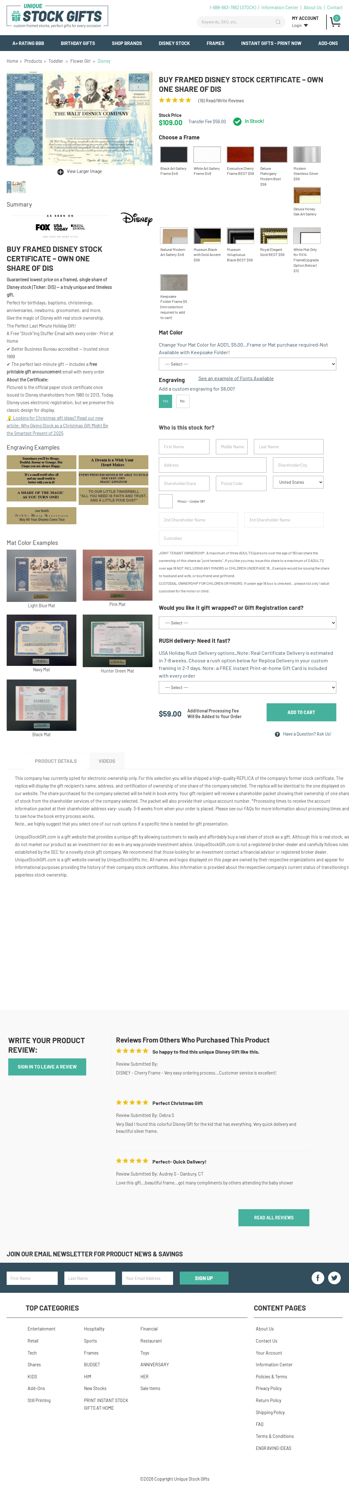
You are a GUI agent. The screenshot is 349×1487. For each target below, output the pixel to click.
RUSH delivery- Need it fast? (194, 643)
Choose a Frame (179, 137)
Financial (147, 1332)
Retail (31, 1343)
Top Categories (52, 1312)
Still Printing (37, 1400)
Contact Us (264, 1343)
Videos (113, 764)
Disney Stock (174, 43)
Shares (32, 1366)
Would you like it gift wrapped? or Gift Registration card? (231, 610)
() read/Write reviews (221, 100)
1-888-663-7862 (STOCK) (233, 7)
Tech (30, 1354)
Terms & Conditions (273, 1434)
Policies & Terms (269, 1377)
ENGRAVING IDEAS (271, 1446)
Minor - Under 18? (182, 503)
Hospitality (92, 1332)
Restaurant (149, 1343)
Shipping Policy (268, 1411)
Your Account (267, 1354)
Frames (215, 43)
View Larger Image (84, 171)
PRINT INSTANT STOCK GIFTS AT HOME (104, 1404)
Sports (88, 1343)
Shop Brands (127, 43)
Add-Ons (328, 43)
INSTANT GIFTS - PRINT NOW (271, 43)
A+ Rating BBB (28, 43)
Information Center (280, 7)
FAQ (258, 1423)
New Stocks (93, 1389)
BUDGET (90, 1366)
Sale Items (148, 1389)
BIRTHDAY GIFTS (78, 43)
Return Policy (266, 1400)
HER (143, 1377)
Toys (143, 1354)
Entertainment (40, 1332)
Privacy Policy (267, 1389)
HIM (85, 1377)
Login (297, 25)
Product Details (57, 764)
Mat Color (171, 332)
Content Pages (280, 1312)
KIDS (30, 1377)
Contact (335, 7)
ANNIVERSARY (153, 1366)
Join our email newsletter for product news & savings (95, 1258)
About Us (313, 7)
